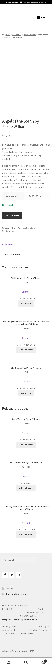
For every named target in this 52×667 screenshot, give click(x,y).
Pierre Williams (30, 34)
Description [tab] (7, 244)
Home (8, 34)
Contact (10, 588)
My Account (8, 662)
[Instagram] (18, 575)
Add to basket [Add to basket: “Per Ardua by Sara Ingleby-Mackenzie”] (26, 488)
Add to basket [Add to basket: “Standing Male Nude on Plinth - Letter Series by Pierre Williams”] (26, 534)
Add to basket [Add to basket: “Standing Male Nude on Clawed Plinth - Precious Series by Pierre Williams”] (26, 349)
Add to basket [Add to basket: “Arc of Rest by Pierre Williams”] (26, 444)
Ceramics (10, 231)
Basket (41, 660)
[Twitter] (11, 575)
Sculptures (16, 34)
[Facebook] (5, 575)
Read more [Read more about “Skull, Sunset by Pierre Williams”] (26, 393)
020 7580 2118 (11, 2)
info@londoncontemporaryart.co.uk (32, 2)
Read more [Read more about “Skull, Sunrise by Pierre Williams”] (26, 303)
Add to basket (12, 215)
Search (26, 662)
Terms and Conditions (16, 594)
